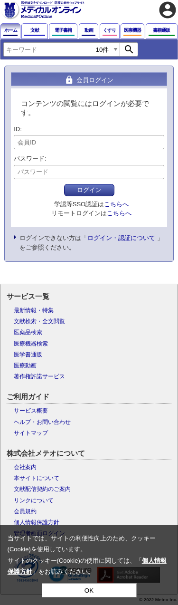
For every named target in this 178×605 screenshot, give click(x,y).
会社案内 (25, 467)
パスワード (29, 158)
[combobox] (46, 49)
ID (17, 129)
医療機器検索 (31, 343)
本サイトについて (36, 478)
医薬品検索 (28, 332)
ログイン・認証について (121, 237)
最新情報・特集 (34, 310)
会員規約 (25, 511)
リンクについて (34, 500)
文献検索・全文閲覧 (39, 321)
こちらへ (116, 204)
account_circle (168, 10)
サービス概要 (31, 410)
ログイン (89, 189)
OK (89, 590)
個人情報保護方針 (36, 522)
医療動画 (25, 365)
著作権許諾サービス (39, 376)
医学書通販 (28, 354)
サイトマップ (31, 433)
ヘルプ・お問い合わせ (42, 422)
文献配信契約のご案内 (42, 489)
